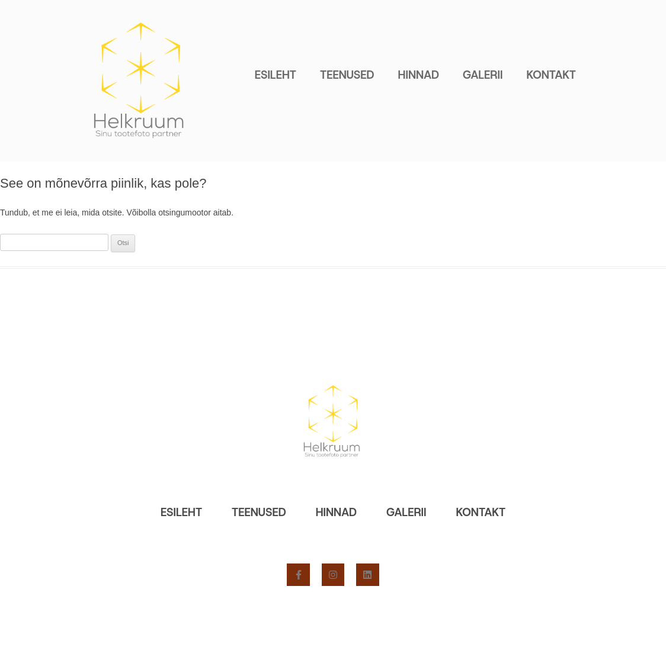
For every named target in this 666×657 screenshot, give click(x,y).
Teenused (347, 74)
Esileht (275, 74)
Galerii (482, 74)
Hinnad (418, 74)
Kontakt (551, 74)
